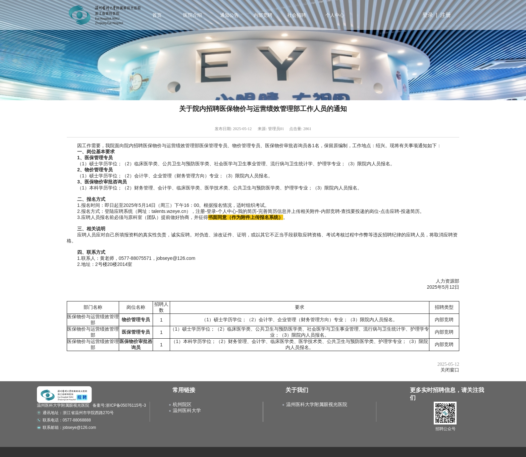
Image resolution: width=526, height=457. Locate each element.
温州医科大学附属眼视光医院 (316, 404)
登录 (427, 15)
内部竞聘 (262, 15)
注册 (445, 15)
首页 (157, 15)
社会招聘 (296, 15)
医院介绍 (192, 15)
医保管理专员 (136, 332)
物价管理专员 (136, 319)
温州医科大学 (187, 410)
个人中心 (335, 15)
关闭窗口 (449, 370)
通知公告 (229, 15)
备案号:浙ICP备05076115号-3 (119, 405)
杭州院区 (182, 404)
